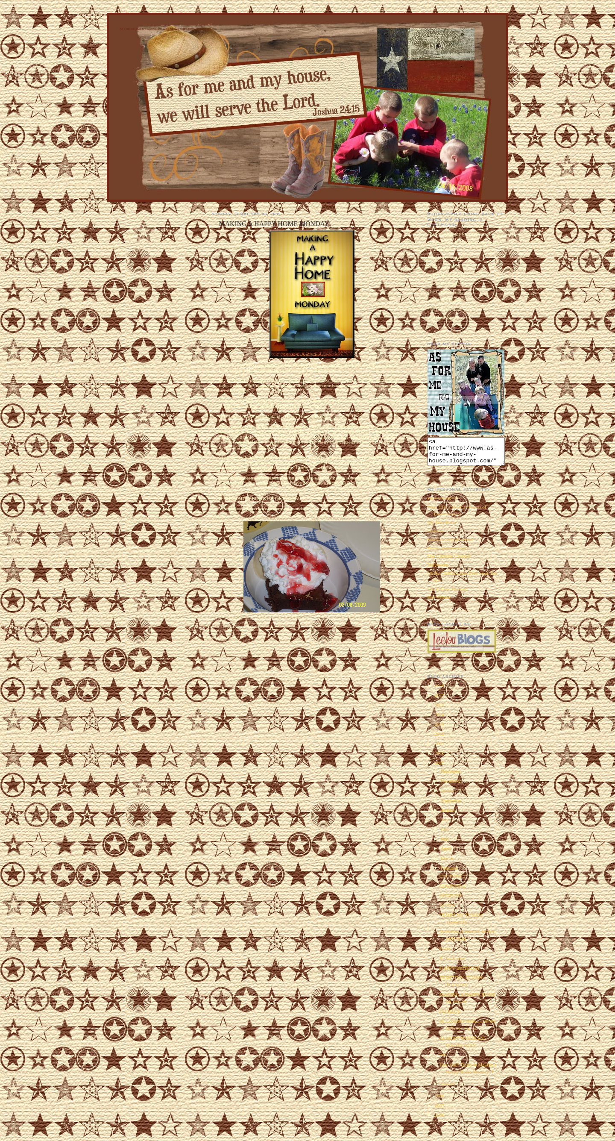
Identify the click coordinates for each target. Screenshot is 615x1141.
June (446, 834)
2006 (440, 1120)
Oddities (436, 535)
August (448, 815)
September (452, 805)
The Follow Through (448, 594)
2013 (440, 729)
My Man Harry (442, 527)
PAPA (445, 953)
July (445, 824)
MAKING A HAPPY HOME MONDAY (274, 223)
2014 (440, 719)
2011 (440, 748)
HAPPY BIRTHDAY (459, 973)
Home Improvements (448, 553)
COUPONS (450, 900)
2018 (440, 690)
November (452, 785)
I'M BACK (450, 1016)
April (446, 853)
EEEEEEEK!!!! (443, 503)
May (446, 844)
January (449, 1088)
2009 (440, 767)
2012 (440, 738)
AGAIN (447, 910)
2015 (440, 710)
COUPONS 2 (452, 891)
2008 (440, 1100)
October (449, 795)
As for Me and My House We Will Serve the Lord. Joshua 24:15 (167, 29)
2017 (440, 700)
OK (442, 1059)
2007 (440, 1110)
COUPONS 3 (452, 881)
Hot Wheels (439, 602)
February (450, 873)
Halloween (438, 569)
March (447, 863)
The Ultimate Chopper (449, 561)
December (451, 776)
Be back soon (452, 963)
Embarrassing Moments (451, 544)
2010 (440, 758)
